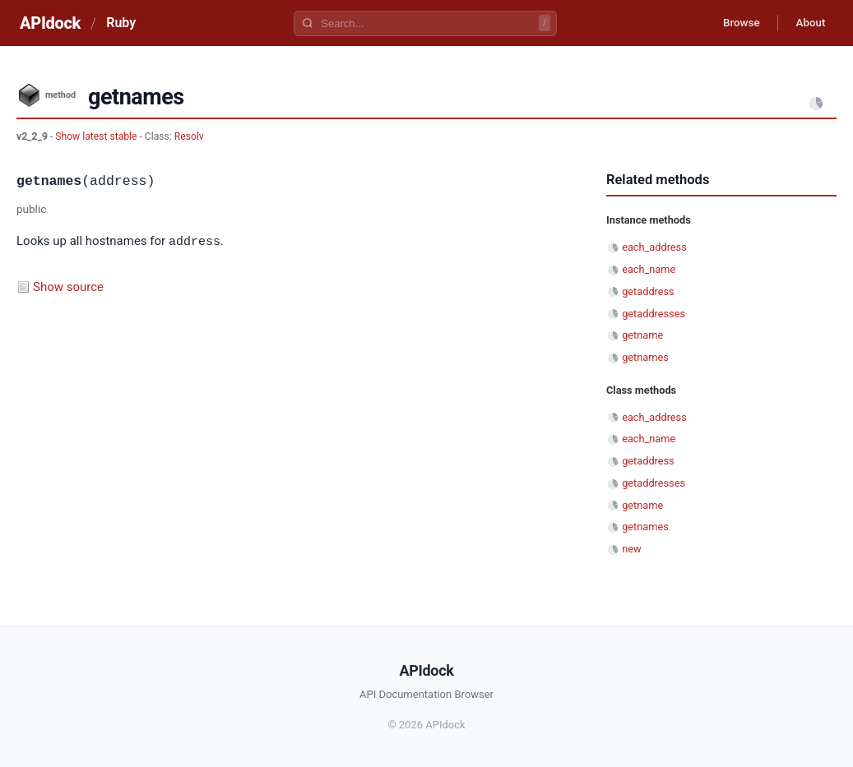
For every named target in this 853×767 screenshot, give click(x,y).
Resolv (189, 136)
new (631, 549)
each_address (654, 247)
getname (642, 335)
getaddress (648, 291)
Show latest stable (97, 136)
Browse (733, 23)
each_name (648, 269)
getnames (645, 357)
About (807, 23)
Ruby (121, 22)
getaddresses (653, 313)
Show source (68, 286)
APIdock (50, 23)
